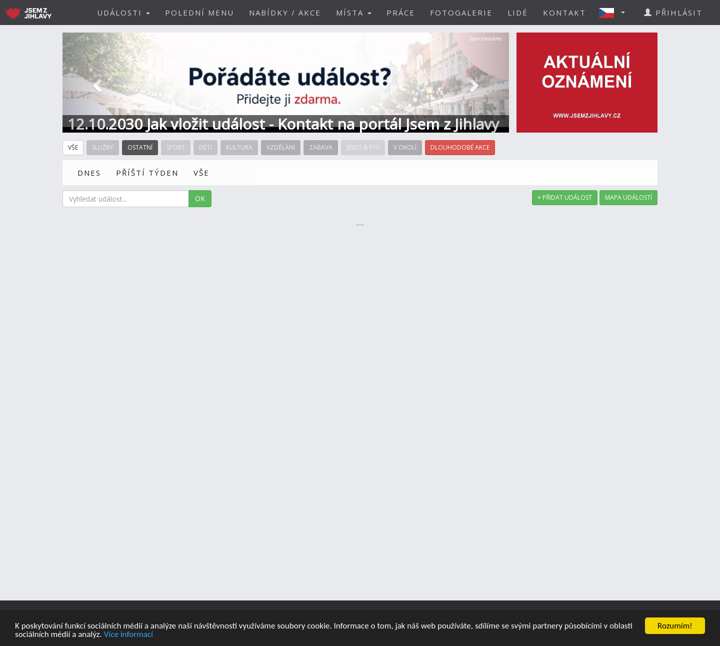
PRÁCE (400, 13)
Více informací (128, 634)
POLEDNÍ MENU (199, 13)
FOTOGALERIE (461, 13)
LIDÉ (518, 13)
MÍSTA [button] (354, 13)
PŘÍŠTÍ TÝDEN (147, 173)
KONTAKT (564, 13)
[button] (615, 12)
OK (200, 198)
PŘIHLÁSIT (673, 13)
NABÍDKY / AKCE (285, 13)
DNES (89, 173)
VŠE (202, 173)
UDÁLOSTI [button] (123, 13)
